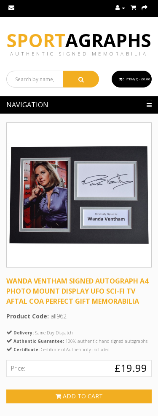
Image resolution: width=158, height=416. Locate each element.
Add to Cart (79, 396)
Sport (79, 40)
